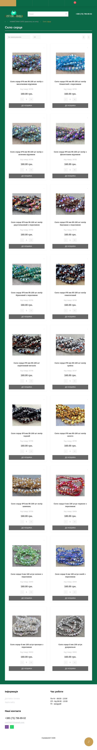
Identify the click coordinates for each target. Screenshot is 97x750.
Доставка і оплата (12, 699)
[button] (40, 3)
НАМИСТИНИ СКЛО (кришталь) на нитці (24, 21)
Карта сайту (10, 702)
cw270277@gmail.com (14, 722)
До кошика (26, 105)
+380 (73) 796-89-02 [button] (15, 718)
